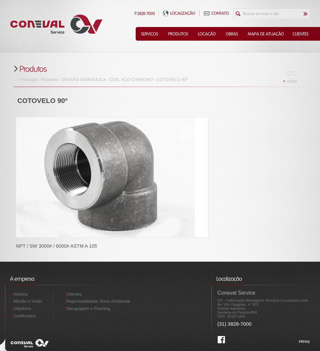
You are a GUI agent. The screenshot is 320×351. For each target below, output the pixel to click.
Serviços (149, 34)
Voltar (291, 81)
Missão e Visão (27, 301)
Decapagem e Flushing (88, 308)
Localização (179, 13)
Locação (207, 34)
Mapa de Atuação (265, 34)
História (20, 294)
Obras (231, 34)
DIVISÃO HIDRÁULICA (84, 79)
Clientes (301, 34)
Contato (216, 13)
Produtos (178, 34)
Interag (304, 342)
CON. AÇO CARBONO (131, 79)
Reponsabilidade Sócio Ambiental (98, 301)
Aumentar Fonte (294, 73)
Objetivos (22, 308)
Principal (29, 79)
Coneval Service (56, 24)
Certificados (24, 315)
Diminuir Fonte (288, 73)
